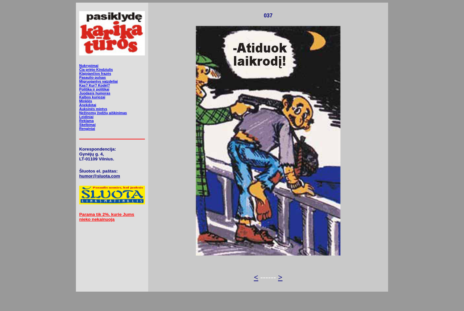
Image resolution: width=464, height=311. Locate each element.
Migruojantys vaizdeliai (98, 81)
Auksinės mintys (93, 109)
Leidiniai (86, 117)
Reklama (86, 121)
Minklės (85, 101)
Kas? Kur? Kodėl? (94, 85)
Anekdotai (87, 105)
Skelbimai (87, 125)
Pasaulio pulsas (92, 77)
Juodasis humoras (94, 93)
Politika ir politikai (94, 89)
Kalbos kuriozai (92, 97)
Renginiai (87, 129)
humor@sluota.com (99, 176)
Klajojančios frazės (95, 73)
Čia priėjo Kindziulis (96, 70)
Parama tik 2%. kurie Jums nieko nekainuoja (106, 217)
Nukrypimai (88, 66)
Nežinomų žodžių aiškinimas (103, 113)
